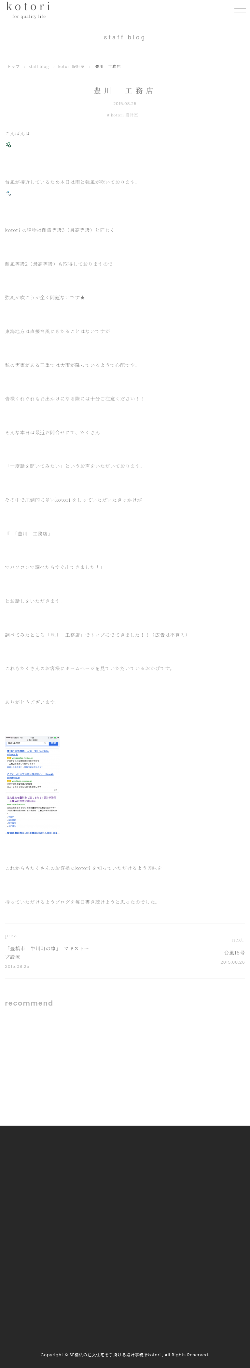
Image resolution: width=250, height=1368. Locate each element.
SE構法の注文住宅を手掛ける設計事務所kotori (115, 1355)
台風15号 (234, 952)
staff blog (39, 66)
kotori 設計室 (72, 66)
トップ (13, 66)
